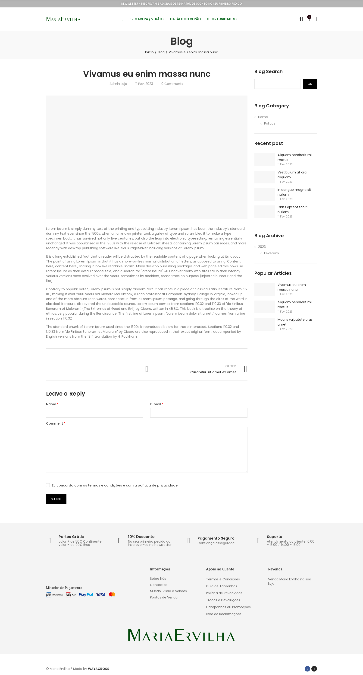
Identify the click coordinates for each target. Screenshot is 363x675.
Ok (310, 84)
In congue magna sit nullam (294, 192)
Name (51, 404)
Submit (56, 499)
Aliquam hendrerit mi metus (295, 157)
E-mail (155, 404)
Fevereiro (271, 253)
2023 (262, 246)
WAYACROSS (98, 668)
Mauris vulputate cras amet (295, 322)
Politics (269, 123)
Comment (54, 423)
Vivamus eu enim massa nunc (292, 287)
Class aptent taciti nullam (292, 209)
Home (263, 117)
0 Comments (172, 83)
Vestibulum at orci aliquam (292, 174)
